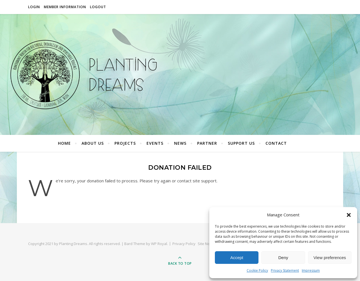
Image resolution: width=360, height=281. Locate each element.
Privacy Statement (285, 270)
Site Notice (207, 243)
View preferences (330, 257)
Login (34, 6)
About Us (93, 143)
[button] (349, 215)
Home (64, 143)
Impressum (311, 270)
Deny (283, 257)
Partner (207, 143)
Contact (276, 143)
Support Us (241, 143)
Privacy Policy (183, 243)
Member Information (65, 6)
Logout (98, 6)
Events (155, 143)
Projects (125, 143)
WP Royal (159, 243)
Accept (236, 257)
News (180, 143)
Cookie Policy (257, 270)
